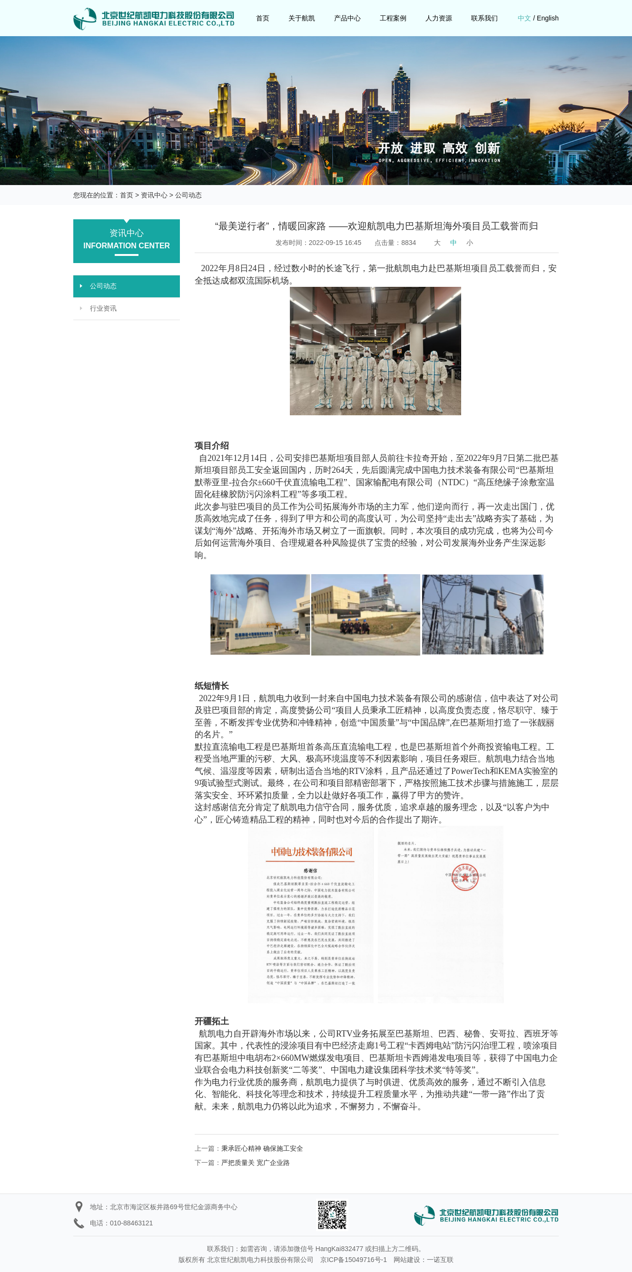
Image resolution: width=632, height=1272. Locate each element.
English (548, 18)
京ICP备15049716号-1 (353, 1259)
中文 (524, 18)
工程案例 (393, 18)
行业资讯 (103, 309)
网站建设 (407, 1259)
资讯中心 (154, 195)
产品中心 (347, 18)
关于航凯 (301, 18)
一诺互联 (440, 1259)
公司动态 (188, 195)
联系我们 (484, 18)
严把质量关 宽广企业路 (255, 1162)
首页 (262, 18)
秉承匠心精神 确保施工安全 (262, 1148)
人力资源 (438, 18)
